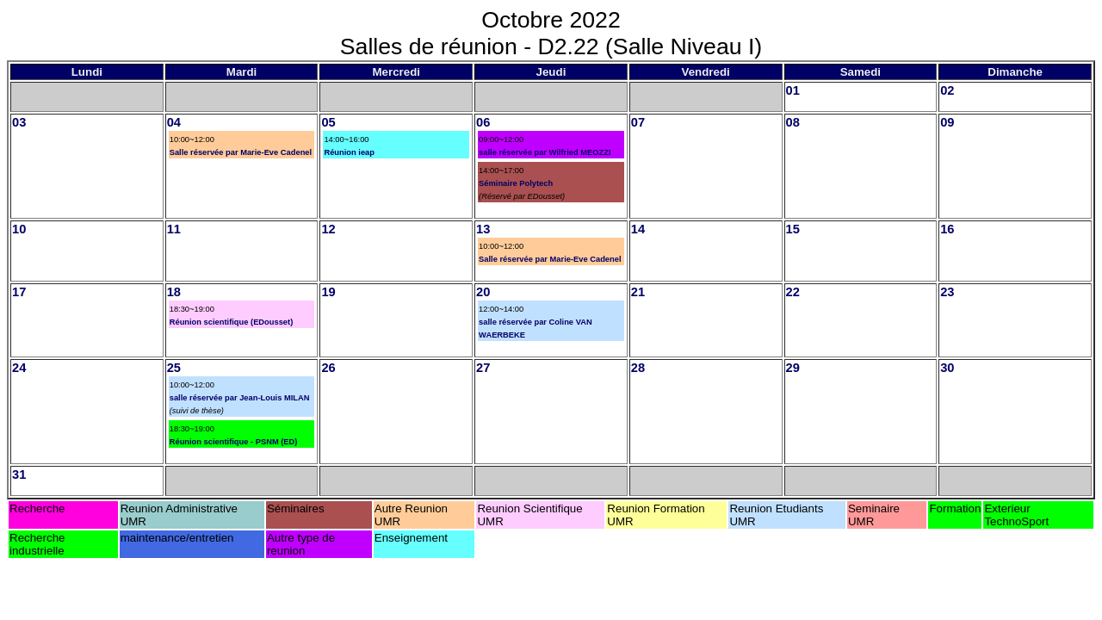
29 (793, 368)
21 (638, 292)
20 (483, 292)
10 (19, 229)
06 (483, 122)
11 (174, 229)
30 (947, 368)
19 (328, 292)
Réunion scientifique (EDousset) (232, 322)
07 (638, 122)
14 (638, 229)
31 (19, 474)
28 (638, 368)
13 (483, 229)
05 (328, 122)
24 (19, 368)
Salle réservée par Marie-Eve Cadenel (241, 152)
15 (793, 229)
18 (174, 292)
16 (947, 229)
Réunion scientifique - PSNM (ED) (234, 441)
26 (328, 368)
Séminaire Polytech (516, 183)
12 (328, 229)
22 (793, 292)
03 (19, 122)
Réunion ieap (349, 152)
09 (947, 122)
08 (793, 122)
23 (947, 292)
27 (483, 368)
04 (174, 122)
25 (174, 368)
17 (19, 292)
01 (793, 90)
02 (947, 90)
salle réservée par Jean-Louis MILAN (240, 398)
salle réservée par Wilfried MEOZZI (544, 152)
